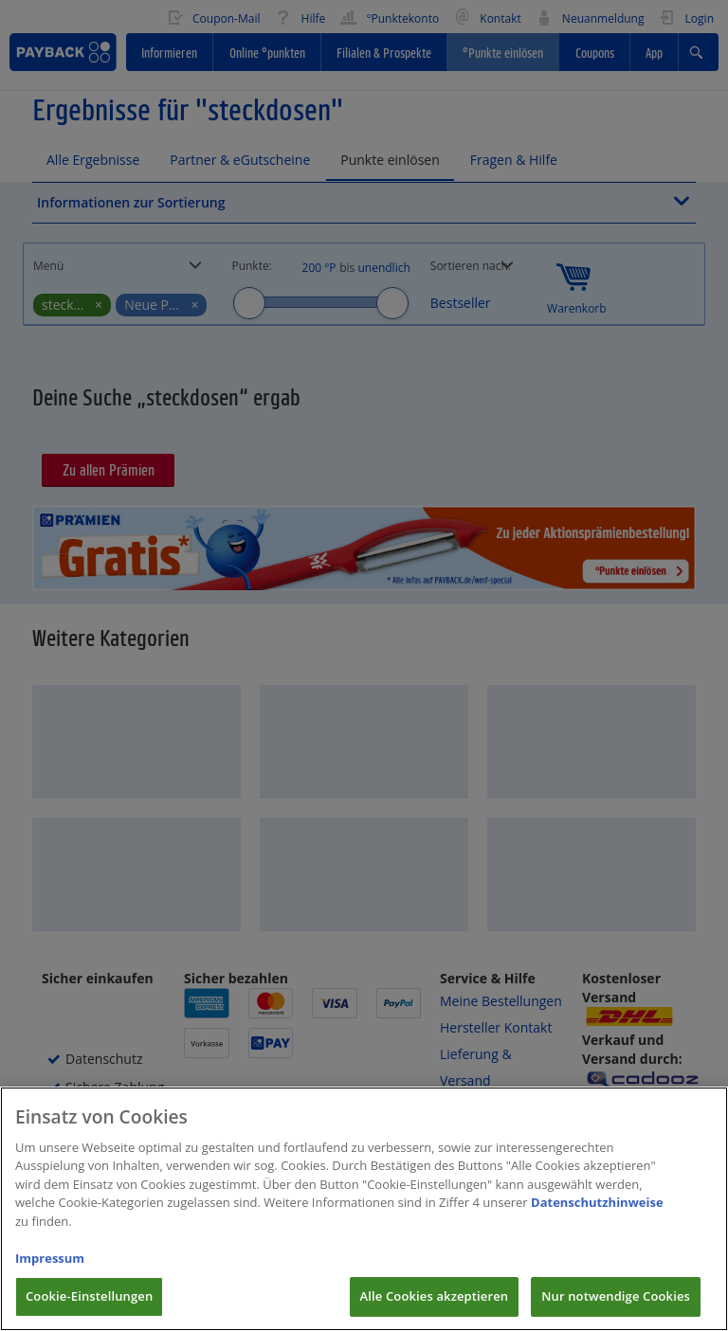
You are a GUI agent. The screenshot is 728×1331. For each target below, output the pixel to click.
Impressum (49, 1272)
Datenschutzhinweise (597, 1217)
